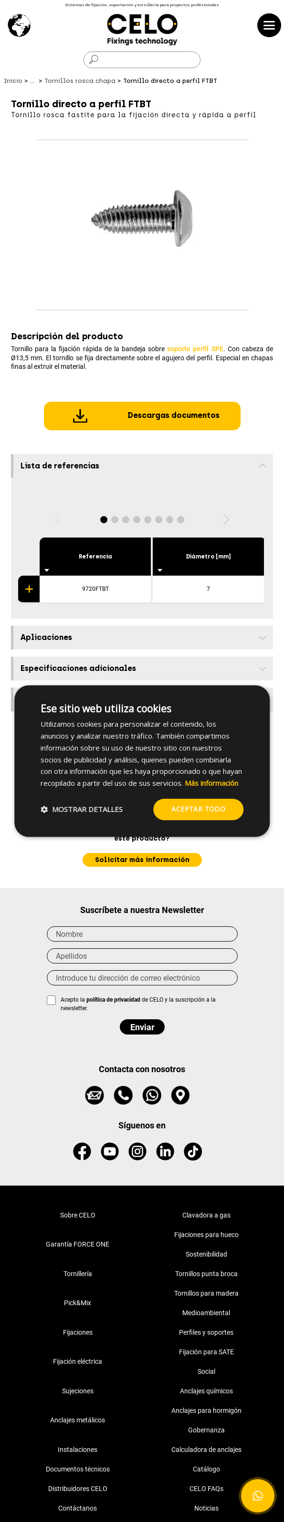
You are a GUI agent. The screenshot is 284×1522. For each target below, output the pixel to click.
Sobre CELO (77, 1215)
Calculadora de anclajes (206, 1449)
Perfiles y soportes (206, 1332)
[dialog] (142, 761)
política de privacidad (114, 999)
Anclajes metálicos (77, 1420)
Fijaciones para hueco (206, 1234)
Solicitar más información (142, 860)
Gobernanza (206, 1430)
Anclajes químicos (206, 1391)
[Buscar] (142, 59)
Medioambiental (206, 1313)
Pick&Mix (77, 1303)
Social (206, 1371)
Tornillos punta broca (206, 1274)
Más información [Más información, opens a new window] (211, 783)
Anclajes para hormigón (206, 1410)
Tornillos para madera (206, 1293)
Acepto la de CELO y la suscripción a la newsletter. (138, 1004)
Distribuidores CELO (77, 1488)
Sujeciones (78, 1391)
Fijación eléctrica (77, 1361)
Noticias (206, 1508)
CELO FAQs (206, 1488)
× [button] (254, 696)
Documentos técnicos (78, 1469)
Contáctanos (77, 1508)
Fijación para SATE (206, 1352)
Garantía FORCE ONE (77, 1244)
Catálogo (206, 1469)
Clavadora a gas (206, 1215)
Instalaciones (77, 1449)
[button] (103, 519)
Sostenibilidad (206, 1254)
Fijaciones (78, 1332)
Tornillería (77, 1274)
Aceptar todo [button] (198, 808)
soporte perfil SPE (195, 349)
